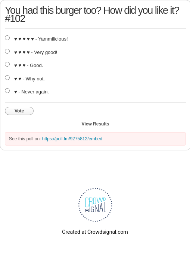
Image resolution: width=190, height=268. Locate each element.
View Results (95, 124)
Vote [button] (19, 111)
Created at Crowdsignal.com (95, 232)
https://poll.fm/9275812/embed (72, 138)
